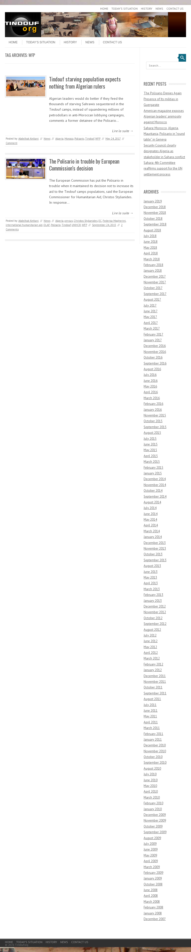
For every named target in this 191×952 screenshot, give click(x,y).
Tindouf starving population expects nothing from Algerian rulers (85, 82)
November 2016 (155, 352)
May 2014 (150, 519)
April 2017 (151, 323)
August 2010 (152, 768)
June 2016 (151, 381)
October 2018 (153, 219)
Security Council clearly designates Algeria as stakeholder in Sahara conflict (164, 151)
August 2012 (152, 630)
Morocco (68, 138)
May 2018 (150, 247)
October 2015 (153, 421)
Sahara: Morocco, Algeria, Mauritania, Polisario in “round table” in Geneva (164, 134)
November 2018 (155, 213)
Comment (11, 143)
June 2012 (151, 641)
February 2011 (153, 734)
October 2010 (153, 757)
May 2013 (150, 577)
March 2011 (152, 728)
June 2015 (151, 444)
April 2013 (151, 583)
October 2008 (153, 884)
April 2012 (151, 653)
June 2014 (151, 514)
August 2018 (152, 230)
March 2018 (152, 259)
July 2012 (150, 635)
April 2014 (151, 525)
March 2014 (152, 531)
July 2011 (150, 705)
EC (100, 220)
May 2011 (150, 716)
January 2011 (153, 739)
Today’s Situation (124, 8)
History (146, 8)
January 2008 (153, 913)
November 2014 (155, 485)
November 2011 (155, 682)
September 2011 (155, 693)
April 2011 (151, 722)
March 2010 (152, 797)
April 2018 (151, 253)
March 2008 (152, 902)
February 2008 (153, 907)
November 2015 (155, 415)
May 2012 (150, 647)
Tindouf (89, 138)
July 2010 (150, 774)
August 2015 (152, 433)
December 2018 (155, 207)
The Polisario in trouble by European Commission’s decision (84, 164)
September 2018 (155, 224)
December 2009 (155, 815)
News (159, 8)
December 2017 (155, 276)
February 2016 (153, 404)
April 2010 (151, 791)
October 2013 (153, 554)
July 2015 (150, 439)
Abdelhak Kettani (28, 138)
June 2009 (151, 849)
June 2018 (151, 242)
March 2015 (152, 462)
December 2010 (155, 745)
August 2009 (152, 838)
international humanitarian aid (24, 225)
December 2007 (155, 919)
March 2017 (152, 328)
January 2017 (153, 340)
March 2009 (152, 867)
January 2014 (153, 537)
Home (104, 8)
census (68, 220)
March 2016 (152, 398)
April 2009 (151, 861)
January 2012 (153, 670)
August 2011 (152, 699)
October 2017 (153, 288)
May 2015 (150, 450)
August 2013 (152, 566)
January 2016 (153, 410)
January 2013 (153, 601)
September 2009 (155, 832)
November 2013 (155, 548)
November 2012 (155, 612)
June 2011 (151, 710)
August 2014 (152, 502)
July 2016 (150, 375)
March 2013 (152, 589)
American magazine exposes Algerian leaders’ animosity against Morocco (164, 116)
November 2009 (155, 820)
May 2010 (150, 786)
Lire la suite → (122, 131)
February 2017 (153, 334)
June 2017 (151, 311)
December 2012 (155, 606)
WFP (97, 138)
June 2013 (151, 572)
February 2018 (153, 265)
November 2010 (155, 751)
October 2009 (153, 826)
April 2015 (151, 456)
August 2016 (152, 369)
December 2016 (155, 346)
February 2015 (153, 467)
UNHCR (76, 225)
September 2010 (155, 762)
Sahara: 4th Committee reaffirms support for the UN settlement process (163, 168)
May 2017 (150, 317)
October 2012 (153, 618)
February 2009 (153, 873)
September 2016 (155, 363)
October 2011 (153, 687)
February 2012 (153, 664)
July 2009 (150, 844)
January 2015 (153, 473)
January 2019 (153, 201)
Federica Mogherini (114, 220)
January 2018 (153, 271)
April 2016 (151, 392)
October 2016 (153, 357)
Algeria (59, 138)
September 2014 (155, 496)
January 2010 (153, 809)
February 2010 (153, 803)
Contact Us (175, 8)
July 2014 (150, 508)
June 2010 (151, 780)
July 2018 (150, 236)
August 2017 (152, 299)
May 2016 (150, 386)
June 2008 (151, 890)
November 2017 (155, 282)
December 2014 (155, 479)
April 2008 (151, 896)
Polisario (79, 138)
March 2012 (152, 658)
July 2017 (150, 305)
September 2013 (155, 560)
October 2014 (153, 490)
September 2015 (155, 427)
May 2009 (150, 855)
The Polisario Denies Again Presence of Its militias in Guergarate (163, 99)
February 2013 (153, 595)
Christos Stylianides (85, 220)
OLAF (46, 225)
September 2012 (155, 624)
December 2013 (155, 543)
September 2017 (155, 294)
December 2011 (155, 676)
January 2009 (153, 878)
